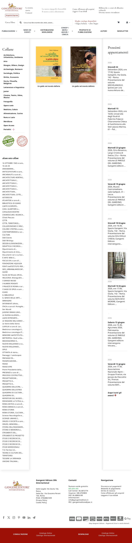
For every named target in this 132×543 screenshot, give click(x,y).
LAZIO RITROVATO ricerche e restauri (10, 319)
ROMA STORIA (8, 410)
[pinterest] (19, 517)
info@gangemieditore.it (78, 500)
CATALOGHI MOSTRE (10, 212)
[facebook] (3, 517)
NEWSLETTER (122, 31)
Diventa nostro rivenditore (109, 12)
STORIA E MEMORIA (11, 431)
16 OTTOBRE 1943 (12, 164)
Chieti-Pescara (8, 217)
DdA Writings (7, 240)
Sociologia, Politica (12, 73)
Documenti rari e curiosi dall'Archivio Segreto (12, 256)
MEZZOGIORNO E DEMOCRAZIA (9, 342)
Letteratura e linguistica (14, 87)
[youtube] (24, 517)
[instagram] (13, 517)
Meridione (8, 121)
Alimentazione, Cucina (13, 113)
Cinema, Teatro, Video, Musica (13, 96)
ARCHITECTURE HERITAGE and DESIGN (13, 178)
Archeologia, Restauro (13, 69)
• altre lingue (93, 23)
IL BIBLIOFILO (8, 295)
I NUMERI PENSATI (10, 283)
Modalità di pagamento (110, 488)
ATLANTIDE (11, 201)
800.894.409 (73, 488)
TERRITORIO (7, 455)
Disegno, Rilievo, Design (14, 65)
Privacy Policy (41, 500)
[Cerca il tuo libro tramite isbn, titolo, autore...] (45, 22)
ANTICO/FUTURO (12, 172)
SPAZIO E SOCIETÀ (12, 422)
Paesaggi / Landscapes (11, 355)
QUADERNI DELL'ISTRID (12, 389)
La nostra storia (29, 9)
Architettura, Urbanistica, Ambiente (13, 56)
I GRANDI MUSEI (9, 280)
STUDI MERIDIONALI (10, 447)
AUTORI (103, 31)
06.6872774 (83, 491)
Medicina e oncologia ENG (13, 330)
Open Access (9, 125)
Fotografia (8, 101)
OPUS (4, 349)
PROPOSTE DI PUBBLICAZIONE (85, 31)
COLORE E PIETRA (12, 230)
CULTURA (6, 235)
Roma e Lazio (9, 117)
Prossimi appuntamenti (118, 49)
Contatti (29, 13)
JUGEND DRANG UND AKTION (11, 313)
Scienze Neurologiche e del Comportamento (12, 416)
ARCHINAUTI (11, 175)
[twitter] (8, 517)
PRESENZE (10, 373)
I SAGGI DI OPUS (13, 290)
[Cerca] (21, 22)
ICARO (5, 292)
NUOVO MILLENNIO (13, 345)
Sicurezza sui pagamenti (111, 486)
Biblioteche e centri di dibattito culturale (111, 9)
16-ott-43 (6, 166)
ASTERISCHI (7, 197)
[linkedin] (29, 517)
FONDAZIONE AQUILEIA (12, 263)
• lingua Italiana (81, 23)
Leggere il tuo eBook (80, 11)
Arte (5, 61)
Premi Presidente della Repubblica (11, 370)
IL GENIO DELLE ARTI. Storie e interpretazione (12, 299)
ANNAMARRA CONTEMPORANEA (10, 170)
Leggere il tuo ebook (109, 495)
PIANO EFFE (7, 367)
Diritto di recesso (108, 491)
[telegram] (34, 517)
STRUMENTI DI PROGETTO (13, 435)
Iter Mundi (6, 309)
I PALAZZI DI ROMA (13, 287)
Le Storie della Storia (11, 323)
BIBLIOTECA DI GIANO (11, 203)
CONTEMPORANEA (12, 233)
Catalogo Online (45, 533)
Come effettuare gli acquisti (83, 9)
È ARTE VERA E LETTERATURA (8, 259)
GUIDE (5, 272)
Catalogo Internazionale (45, 535)
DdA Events (7, 238)
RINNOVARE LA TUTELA (12, 402)
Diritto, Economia (11, 77)
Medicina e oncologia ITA (12, 333)
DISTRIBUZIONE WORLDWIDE (47, 31)
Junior (6, 91)
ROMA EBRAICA (12, 408)
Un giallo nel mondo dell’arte (48, 86)
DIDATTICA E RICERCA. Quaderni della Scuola (11, 247)
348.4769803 (82, 493)
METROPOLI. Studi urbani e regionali (13, 339)
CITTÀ (4, 220)
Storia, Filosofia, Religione (10, 82)
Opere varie (9, 105)
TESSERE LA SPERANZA (11, 458)
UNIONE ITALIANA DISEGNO (9, 462)
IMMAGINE (6, 301)
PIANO (5, 364)
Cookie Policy (41, 502)
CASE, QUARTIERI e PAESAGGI (10, 210)
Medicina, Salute (11, 109)
